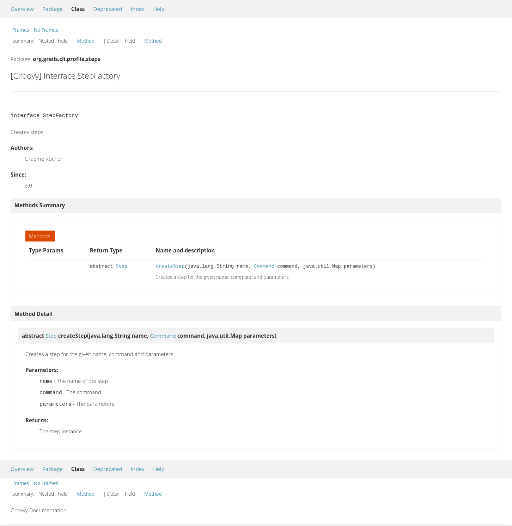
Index (138, 8)
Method (86, 40)
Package (52, 8)
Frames (20, 29)
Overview (22, 8)
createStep (170, 266)
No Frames (46, 29)
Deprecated (107, 8)
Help (159, 8)
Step (122, 266)
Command (264, 266)
